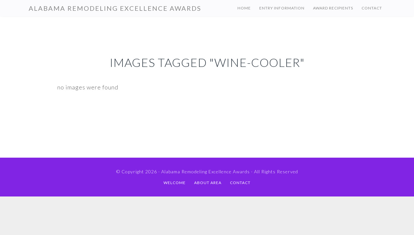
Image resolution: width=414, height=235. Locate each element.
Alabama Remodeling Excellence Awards (115, 8)
